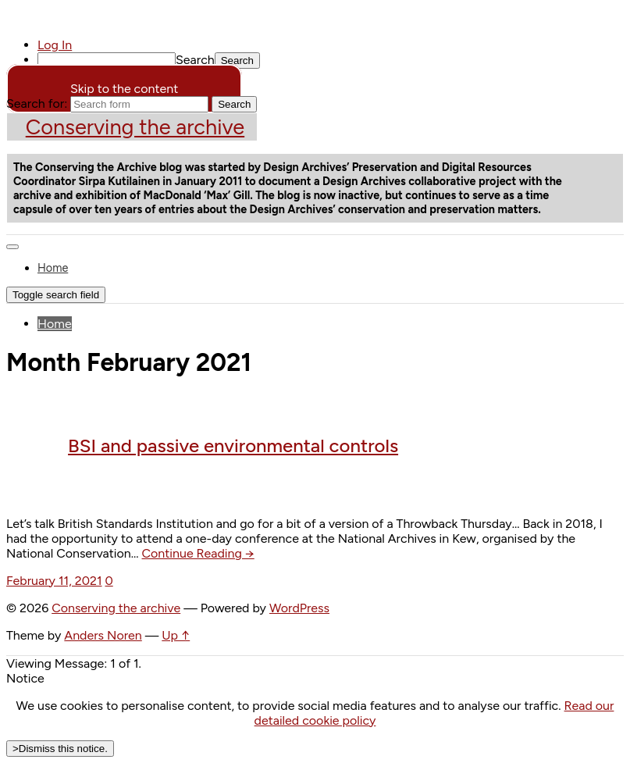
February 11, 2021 (54, 580)
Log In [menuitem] (54, 44)
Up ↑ (176, 635)
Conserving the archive (135, 127)
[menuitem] (330, 60)
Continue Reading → (198, 553)
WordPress (299, 608)
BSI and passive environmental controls (233, 445)
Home (52, 268)
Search (195, 59)
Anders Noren (102, 635)
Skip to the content (124, 88)
